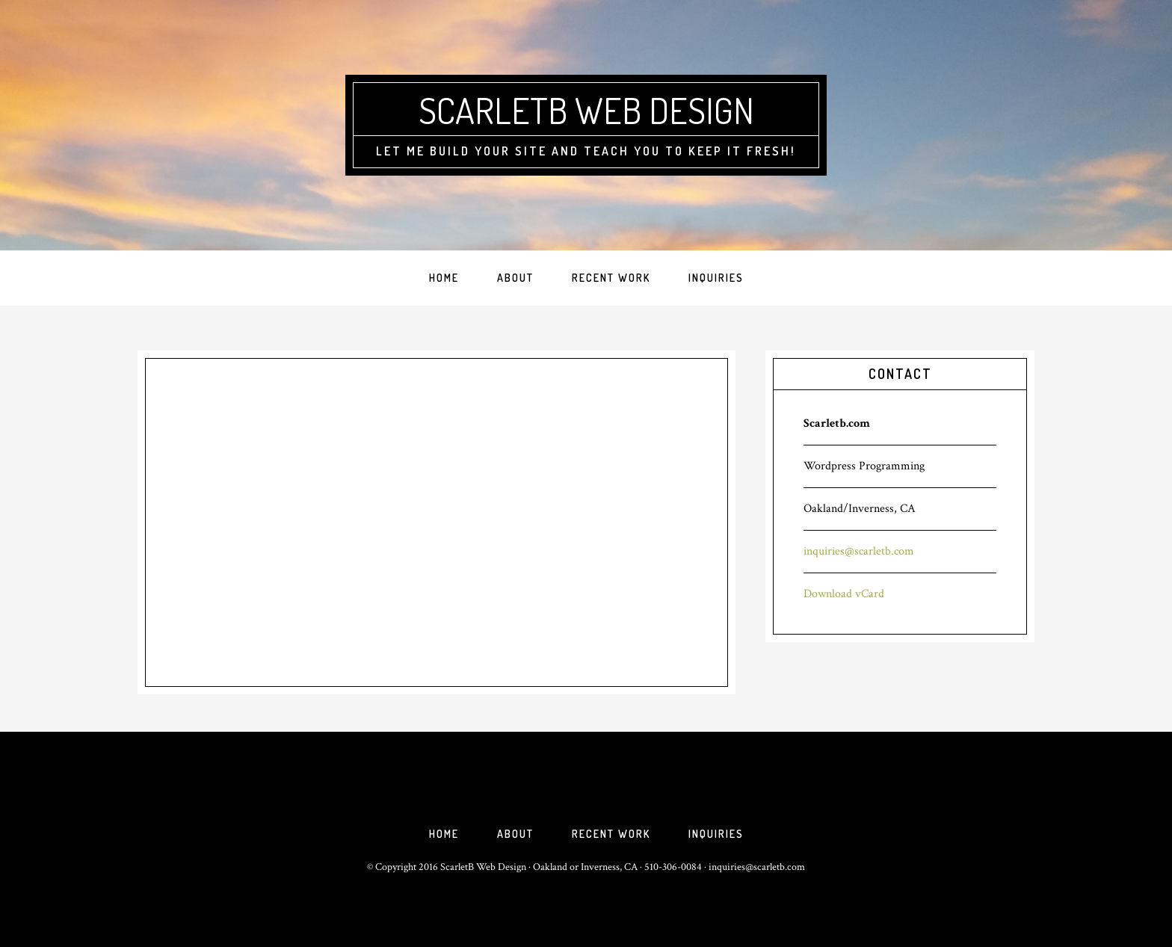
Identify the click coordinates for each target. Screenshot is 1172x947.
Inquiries (716, 833)
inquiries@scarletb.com (859, 551)
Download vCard (844, 594)
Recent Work (611, 833)
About (515, 833)
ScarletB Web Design (586, 109)
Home (444, 833)
